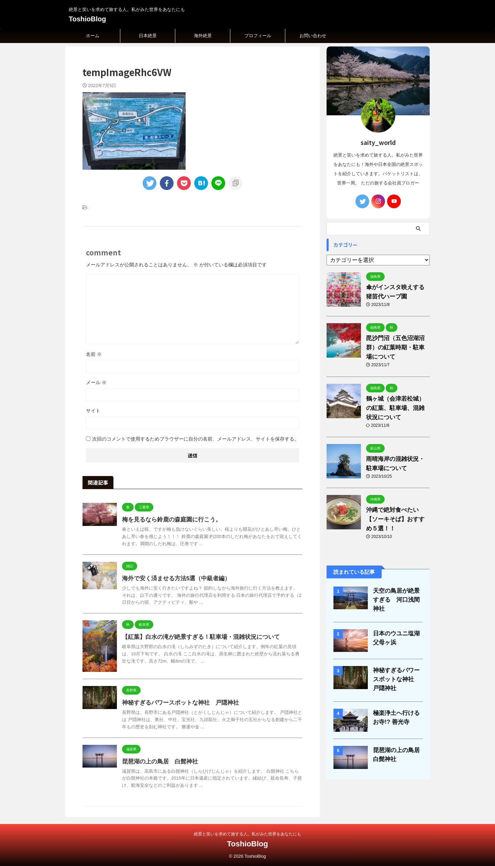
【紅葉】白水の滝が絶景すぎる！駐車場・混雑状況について (196, 637)
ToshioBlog (87, 19)
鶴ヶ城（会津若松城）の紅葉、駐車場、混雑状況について (396, 408)
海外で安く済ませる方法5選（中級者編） (173, 578)
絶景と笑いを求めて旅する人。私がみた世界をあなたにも (247, 834)
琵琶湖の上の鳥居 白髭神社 (158, 761)
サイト (93, 410)
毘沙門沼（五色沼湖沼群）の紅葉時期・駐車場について (396, 347)
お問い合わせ (312, 35)
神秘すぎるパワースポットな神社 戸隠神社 (177, 703)
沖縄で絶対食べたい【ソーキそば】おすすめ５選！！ (396, 519)
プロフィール (257, 35)
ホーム (92, 35)
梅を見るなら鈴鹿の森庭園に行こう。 (169, 519)
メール (96, 382)
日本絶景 (148, 35)
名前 (94, 354)
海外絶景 (203, 35)
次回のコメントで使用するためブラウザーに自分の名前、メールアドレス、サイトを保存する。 (195, 439)
